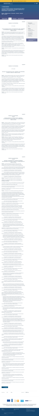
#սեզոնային (21, 13)
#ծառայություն (13, 13)
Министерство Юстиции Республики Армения (8, 413)
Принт (11, 392)
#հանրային (17, 13)
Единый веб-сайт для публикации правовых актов (8, 3)
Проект (10, 18)
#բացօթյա (3, 13)
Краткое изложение (21, 18)
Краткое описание (4, 18)
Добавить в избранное (6, 6)
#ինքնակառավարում (8, 13)
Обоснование (14, 18)
